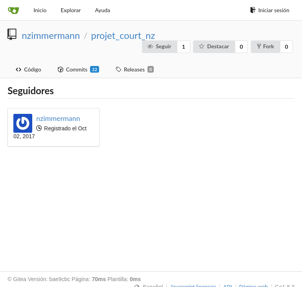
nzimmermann (51, 35)
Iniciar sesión (269, 10)
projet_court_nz (123, 35)
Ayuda (102, 10)
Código (28, 69)
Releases (135, 69)
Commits (78, 69)
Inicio (39, 10)
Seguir (159, 46)
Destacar (213, 46)
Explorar (71, 10)
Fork (265, 46)
